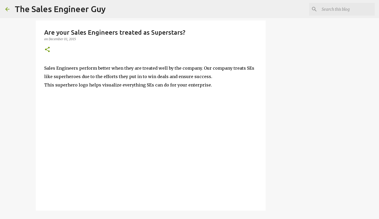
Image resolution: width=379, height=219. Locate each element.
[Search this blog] (347, 9)
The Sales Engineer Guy (60, 9)
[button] (47, 49)
